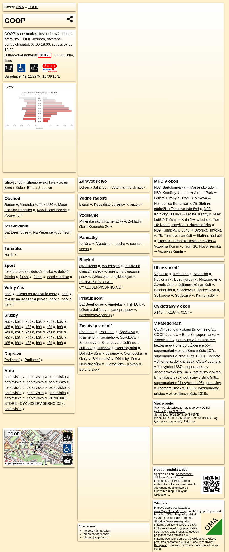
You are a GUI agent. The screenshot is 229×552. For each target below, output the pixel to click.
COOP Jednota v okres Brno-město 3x (184, 329)
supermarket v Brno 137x (174, 356)
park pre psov (15, 271)
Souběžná (183, 295)
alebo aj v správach (96, 537)
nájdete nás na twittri (97, 530)
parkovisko (12, 377)
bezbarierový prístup (95, 315)
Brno (31, 188)
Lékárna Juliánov (92, 187)
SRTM (185, 542)
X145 (158, 312)
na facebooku (184, 474)
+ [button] (85, 10)
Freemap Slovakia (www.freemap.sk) (173, 519)
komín (9, 254)
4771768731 (177, 411)
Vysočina (103, 244)
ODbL (169, 514)
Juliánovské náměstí (27, 55)
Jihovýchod (13, 182)
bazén (84, 204)
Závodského (164, 285)
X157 (185, 312)
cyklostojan (88, 266)
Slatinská (200, 274)
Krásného (87, 337)
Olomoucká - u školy (122, 364)
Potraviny (11, 215)
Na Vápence (43, 232)
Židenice (45, 188)
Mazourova (208, 279)
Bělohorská (101, 359)
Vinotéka (27, 205)
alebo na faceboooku (97, 534)
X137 (172, 312)
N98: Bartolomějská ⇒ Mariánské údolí (184, 187)
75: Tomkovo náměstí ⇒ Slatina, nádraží (190, 236)
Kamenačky (205, 295)
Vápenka (161, 274)
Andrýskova (206, 290)
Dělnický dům (126, 348)
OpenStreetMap (146, 160)
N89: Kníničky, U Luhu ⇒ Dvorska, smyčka (188, 230)
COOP (33, 7)
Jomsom (64, 232)
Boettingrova (184, 279)
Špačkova (127, 332)
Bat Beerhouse (16, 232)
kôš (7, 321)
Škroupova (87, 343)
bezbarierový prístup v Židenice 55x (182, 345)
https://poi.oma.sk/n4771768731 (203, 160)
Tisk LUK (46, 205)
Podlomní (12, 360)
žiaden (9, 205)
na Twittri (175, 480)
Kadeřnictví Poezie (52, 210)
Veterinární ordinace (127, 187)
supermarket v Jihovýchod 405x (179, 383)
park (7, 294)
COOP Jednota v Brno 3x (174, 335)
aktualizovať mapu (178, 407)
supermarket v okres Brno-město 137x (184, 351)
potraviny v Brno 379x (200, 377)
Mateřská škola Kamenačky (101, 221)
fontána (85, 244)
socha (120, 244)
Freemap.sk (169, 160)
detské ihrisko (42, 271)
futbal (24, 277)
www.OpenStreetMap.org (170, 511)
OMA (20, 7)
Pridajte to (160, 545)
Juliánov (130, 343)
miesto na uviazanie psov (36, 294)
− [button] (85, 17)
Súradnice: (13, 76)
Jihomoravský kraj (40, 182)
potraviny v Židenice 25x (195, 340)
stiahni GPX (161, 418)
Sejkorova (162, 295)
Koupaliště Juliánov (109, 204)
